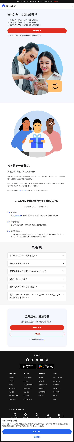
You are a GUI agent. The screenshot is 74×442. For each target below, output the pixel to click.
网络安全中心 (28, 388)
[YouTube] (41, 359)
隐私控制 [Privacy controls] (37, 437)
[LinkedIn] (37, 359)
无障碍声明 (42, 392)
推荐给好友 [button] (37, 31)
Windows (14, 416)
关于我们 (11, 377)
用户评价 (11, 392)
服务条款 (41, 388)
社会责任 (26, 392)
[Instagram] (46, 359)
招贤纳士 (11, 381)
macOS (25, 416)
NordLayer (56, 381)
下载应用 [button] (37, 334)
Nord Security (57, 377)
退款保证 (11, 385)
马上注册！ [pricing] (42, 339)
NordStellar (56, 392)
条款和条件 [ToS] (22, 191)
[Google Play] (46, 366)
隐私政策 (41, 381)
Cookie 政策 (39, 426)
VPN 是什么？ (28, 377)
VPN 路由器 (12, 388)
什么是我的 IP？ (29, 385)
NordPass (56, 385)
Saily (54, 399)
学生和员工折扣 (14, 395)
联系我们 (41, 395)
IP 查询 (26, 381)
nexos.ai (55, 403)
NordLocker (56, 388)
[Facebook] (27, 359)
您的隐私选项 (43, 385)
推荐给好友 (12, 399)
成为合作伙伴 (28, 399)
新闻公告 (26, 395)
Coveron (56, 395)
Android (48, 416)
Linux (37, 416)
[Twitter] (32, 359)
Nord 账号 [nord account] (17, 215)
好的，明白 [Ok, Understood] (37, 432)
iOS (59, 416)
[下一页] (64, 416)
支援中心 (41, 377)
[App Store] (28, 366)
